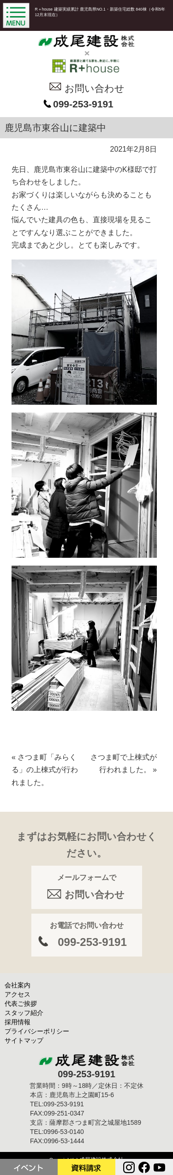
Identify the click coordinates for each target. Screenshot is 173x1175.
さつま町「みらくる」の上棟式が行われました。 (45, 769)
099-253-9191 (83, 104)
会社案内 (17, 985)
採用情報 (17, 1022)
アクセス (17, 994)
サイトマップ (24, 1040)
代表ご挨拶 (21, 1003)
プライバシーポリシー (37, 1031)
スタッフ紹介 (24, 1012)
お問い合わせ (95, 88)
